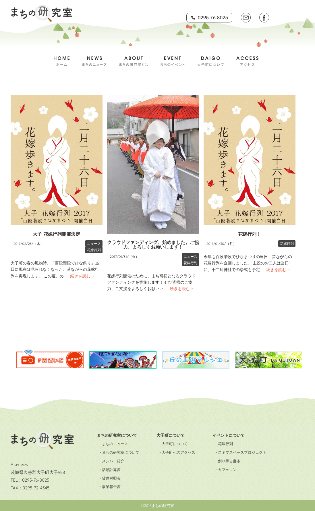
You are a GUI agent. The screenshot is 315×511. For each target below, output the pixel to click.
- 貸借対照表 (110, 478)
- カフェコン (225, 469)
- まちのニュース (114, 443)
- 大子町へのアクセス (177, 452)
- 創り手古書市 (227, 461)
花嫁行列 (94, 250)
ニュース (94, 243)
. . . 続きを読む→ (79, 276)
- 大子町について (173, 443)
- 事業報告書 (110, 486)
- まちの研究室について (119, 452)
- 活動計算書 (110, 469)
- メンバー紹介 (112, 461)
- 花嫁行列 (224, 443)
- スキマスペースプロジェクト (240, 452)
